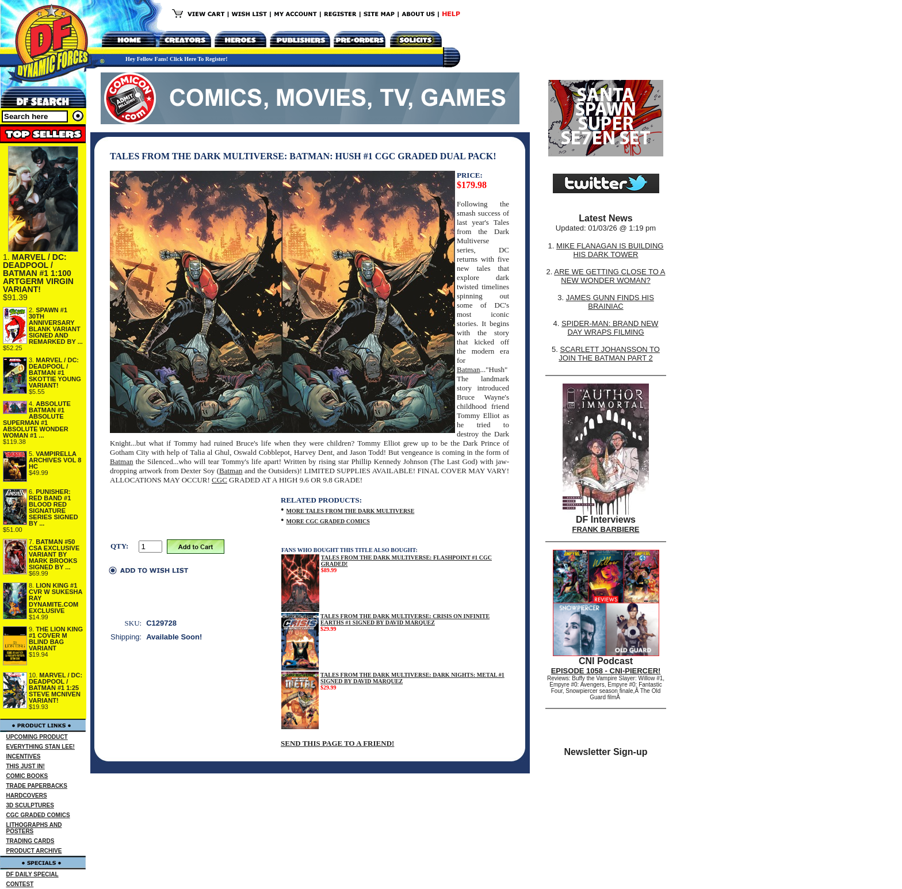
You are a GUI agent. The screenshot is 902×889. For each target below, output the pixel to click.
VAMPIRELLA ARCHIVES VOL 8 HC (55, 460)
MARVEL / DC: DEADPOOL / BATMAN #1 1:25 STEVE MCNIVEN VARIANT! (55, 688)
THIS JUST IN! (25, 766)
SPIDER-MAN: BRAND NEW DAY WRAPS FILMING (609, 327)
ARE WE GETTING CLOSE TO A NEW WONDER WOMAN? (609, 276)
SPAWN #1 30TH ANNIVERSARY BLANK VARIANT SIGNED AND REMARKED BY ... (56, 325)
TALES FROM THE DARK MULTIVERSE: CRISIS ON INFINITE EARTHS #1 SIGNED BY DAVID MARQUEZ (405, 619)
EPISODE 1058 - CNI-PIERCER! (606, 670)
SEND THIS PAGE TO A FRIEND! (337, 743)
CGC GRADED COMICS (38, 815)
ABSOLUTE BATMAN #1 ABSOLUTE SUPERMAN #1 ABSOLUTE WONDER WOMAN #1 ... (37, 419)
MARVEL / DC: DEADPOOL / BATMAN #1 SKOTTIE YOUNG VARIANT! (55, 373)
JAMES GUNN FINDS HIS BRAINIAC (610, 302)
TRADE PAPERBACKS (37, 786)
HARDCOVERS (26, 795)
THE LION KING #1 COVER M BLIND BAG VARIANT (56, 639)
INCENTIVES (23, 756)
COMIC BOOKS (27, 776)
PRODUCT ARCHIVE (34, 851)
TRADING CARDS (30, 841)
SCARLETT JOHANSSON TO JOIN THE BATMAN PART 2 (609, 353)
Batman (468, 369)
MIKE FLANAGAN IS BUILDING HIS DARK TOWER (609, 250)
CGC (219, 480)
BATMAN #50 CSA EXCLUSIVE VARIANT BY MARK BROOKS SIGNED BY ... (54, 554)
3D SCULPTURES (30, 805)
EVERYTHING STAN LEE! (40, 747)
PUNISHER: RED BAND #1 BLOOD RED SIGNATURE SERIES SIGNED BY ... (53, 507)
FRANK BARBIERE (606, 529)
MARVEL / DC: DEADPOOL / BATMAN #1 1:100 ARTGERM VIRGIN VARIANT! (38, 273)
